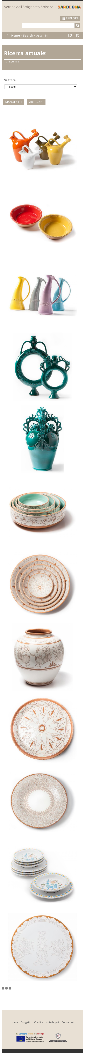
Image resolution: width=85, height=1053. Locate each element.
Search (28, 35)
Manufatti (13, 102)
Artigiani (36, 102)
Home (15, 35)
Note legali (52, 1022)
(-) (6, 61)
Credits (38, 1022)
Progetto (26, 1022)
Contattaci (68, 1022)
